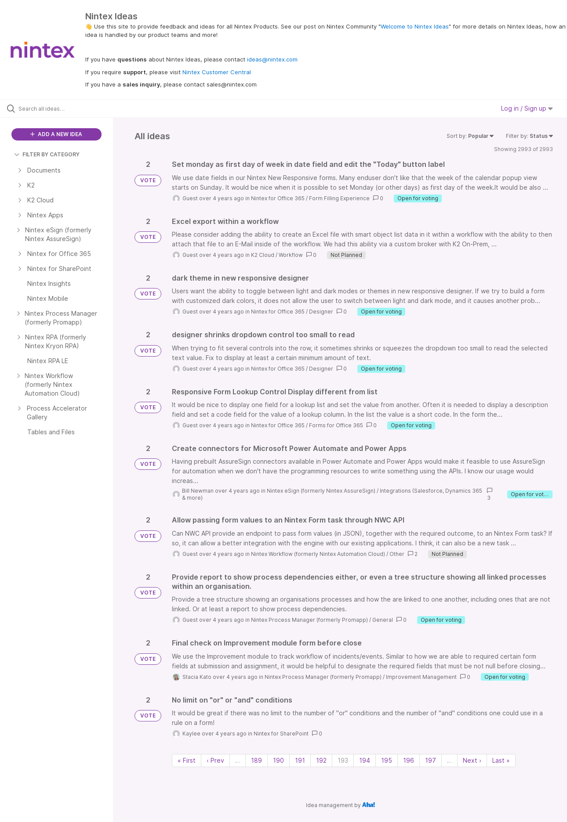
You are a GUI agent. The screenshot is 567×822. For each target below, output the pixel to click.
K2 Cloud (262, 255)
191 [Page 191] (300, 760)
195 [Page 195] (386, 760)
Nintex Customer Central (216, 72)
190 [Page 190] (278, 760)
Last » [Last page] (501, 760)
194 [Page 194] (364, 760)
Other (396, 554)
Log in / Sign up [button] (527, 108)
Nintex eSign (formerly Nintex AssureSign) (321, 490)
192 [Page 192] (321, 760)
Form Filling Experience (339, 198)
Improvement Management (421, 677)
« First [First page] (187, 760)
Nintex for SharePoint (281, 733)
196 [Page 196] (408, 760)
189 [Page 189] (256, 760)
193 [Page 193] (343, 760)
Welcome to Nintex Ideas (415, 26)
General (382, 619)
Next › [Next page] (472, 760)
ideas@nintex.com (272, 59)
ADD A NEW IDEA (56, 134)
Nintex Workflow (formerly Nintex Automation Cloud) (318, 554)
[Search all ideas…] (67, 108)
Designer (321, 311)
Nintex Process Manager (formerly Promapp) (309, 619)
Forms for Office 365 (336, 425)
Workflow (291, 255)
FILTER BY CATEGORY (47, 154)
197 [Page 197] (430, 760)
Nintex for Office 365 (278, 198)
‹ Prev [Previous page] (215, 760)
